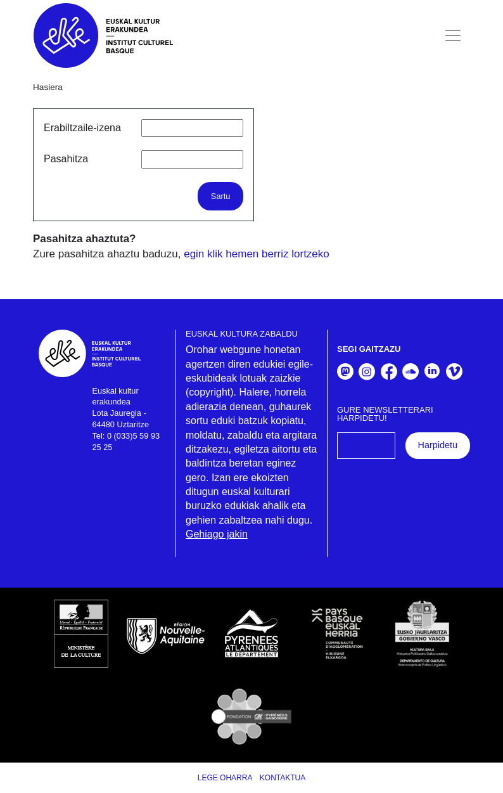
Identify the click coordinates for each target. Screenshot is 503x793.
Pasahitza (66, 158)
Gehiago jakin (217, 534)
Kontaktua (282, 777)
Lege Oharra (225, 777)
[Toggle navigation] (453, 35)
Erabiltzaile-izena (82, 127)
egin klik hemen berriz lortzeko (256, 254)
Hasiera (48, 87)
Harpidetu (437, 445)
